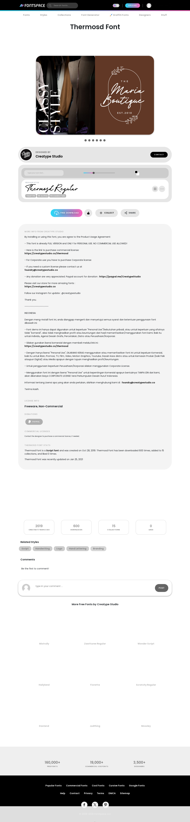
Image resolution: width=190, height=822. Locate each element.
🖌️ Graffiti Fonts (119, 15)
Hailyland (44, 684)
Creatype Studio (49, 156)
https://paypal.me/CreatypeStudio (120, 276)
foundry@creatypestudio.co (41, 270)
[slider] (93, 173)
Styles (43, 15)
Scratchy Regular (146, 684)
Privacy (88, 793)
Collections (64, 15)
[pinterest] (106, 805)
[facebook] (84, 805)
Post (162, 588)
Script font (52, 450)
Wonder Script (146, 643)
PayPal (34, 421)
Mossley (146, 726)
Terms (100, 793)
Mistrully (44, 643)
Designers (145, 15)
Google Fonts (137, 785)
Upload (132, 5)
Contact (159, 154)
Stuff (164, 15)
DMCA (112, 793)
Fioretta (95, 684)
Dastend (44, 726)
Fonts (26, 15)
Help (62, 793)
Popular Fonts (53, 785)
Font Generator (90, 15)
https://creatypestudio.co (40, 286)
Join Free (163, 5)
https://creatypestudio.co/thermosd (46, 253)
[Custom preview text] (44, 173)
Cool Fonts (98, 785)
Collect (106, 213)
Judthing (95, 726)
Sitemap (125, 793)
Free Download (66, 213)
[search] (62, 5)
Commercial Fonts (76, 785)
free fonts (52, 766)
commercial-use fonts (96, 766)
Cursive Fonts (117, 785)
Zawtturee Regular (95, 643)
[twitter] (95, 805)
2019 (39, 526)
